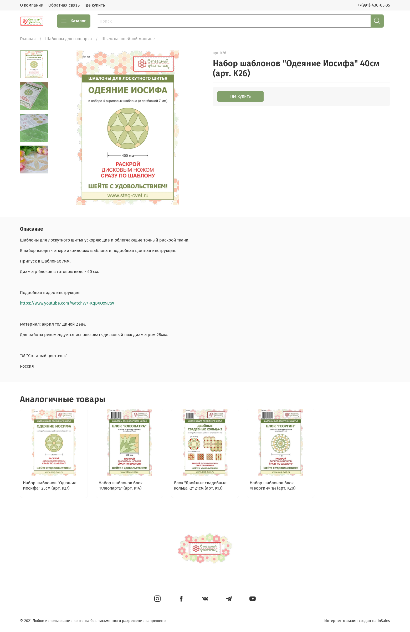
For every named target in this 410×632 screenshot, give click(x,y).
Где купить (94, 5)
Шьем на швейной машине (128, 38)
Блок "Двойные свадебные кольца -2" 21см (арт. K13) (200, 485)
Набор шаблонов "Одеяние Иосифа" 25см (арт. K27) (49, 485)
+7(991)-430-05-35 (374, 5)
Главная (28, 38)
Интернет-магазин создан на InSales (357, 621)
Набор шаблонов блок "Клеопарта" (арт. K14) (120, 485)
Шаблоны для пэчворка (68, 38)
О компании (32, 5)
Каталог (73, 21)
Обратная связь (64, 5)
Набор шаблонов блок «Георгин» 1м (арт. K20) (272, 485)
